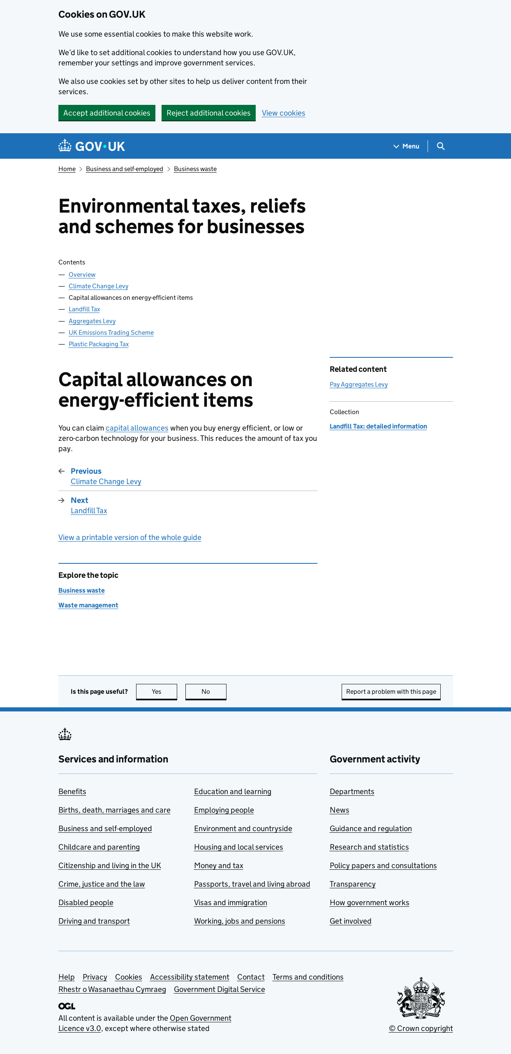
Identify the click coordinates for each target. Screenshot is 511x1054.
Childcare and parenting (99, 847)
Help (66, 977)
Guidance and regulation (371, 828)
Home (67, 169)
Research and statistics (369, 847)
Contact (251, 977)
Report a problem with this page (391, 691)
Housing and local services (238, 847)
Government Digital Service (219, 989)
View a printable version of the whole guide (129, 537)
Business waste (195, 169)
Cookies (128, 977)
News (339, 810)
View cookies (283, 113)
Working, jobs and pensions (239, 921)
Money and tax (218, 865)
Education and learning (232, 791)
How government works (369, 902)
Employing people (224, 810)
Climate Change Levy (98, 286)
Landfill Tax (84, 309)
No (214, 691)
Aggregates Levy (92, 321)
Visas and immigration (230, 902)
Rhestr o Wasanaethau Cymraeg (112, 989)
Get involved (351, 921)
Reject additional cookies (208, 113)
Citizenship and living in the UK (109, 865)
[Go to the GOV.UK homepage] (91, 146)
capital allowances (137, 428)
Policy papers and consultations (383, 865)
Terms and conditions (308, 977)
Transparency (353, 884)
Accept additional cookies (106, 113)
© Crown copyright (421, 1028)
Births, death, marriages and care (114, 810)
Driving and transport (94, 921)
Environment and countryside (243, 828)
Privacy (95, 977)
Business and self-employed (124, 169)
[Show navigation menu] (406, 146)
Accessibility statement (189, 977)
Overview (82, 274)
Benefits (72, 791)
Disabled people (85, 902)
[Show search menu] (440, 146)
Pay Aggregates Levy (359, 384)
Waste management (88, 605)
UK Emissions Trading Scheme (111, 332)
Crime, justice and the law (101, 884)
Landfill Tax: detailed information (378, 426)
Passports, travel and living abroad (252, 884)
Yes (164, 691)
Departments (352, 791)
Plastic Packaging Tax (99, 344)
